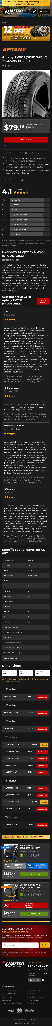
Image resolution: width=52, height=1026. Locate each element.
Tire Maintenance (33, 1000)
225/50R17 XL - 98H (11, 751)
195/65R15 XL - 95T (11, 713)
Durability (16, 200)
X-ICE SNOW (26, 845)
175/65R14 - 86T (10, 697)
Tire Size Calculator (34, 991)
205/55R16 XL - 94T (11, 728)
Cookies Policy (7, 1000)
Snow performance (20, 224)
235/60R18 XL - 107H (12, 809)
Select (44, 745)
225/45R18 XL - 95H (11, 795)
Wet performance (19, 219)
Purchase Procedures (9, 991)
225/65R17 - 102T (10, 765)
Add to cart (35, 874)
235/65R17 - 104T (10, 772)
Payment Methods (8, 994)
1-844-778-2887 (38, 965)
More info (36, 38)
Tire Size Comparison (34, 994)
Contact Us (34, 980)
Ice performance (19, 229)
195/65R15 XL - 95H (30, 887)
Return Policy (7, 997)
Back (5, 22)
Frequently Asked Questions (12, 1003)
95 (26, 153)
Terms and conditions (20, 1023)
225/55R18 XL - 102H (11, 802)
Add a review (43, 301)
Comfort (15, 205)
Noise (14, 210)
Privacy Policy (34, 1023)
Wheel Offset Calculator (35, 997)
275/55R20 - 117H (10, 824)
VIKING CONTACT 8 (30, 885)
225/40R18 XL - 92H (11, 788)
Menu (44, 12)
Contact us (26, 140)
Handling (16, 234)
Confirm (45, 945)
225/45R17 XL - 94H (11, 744)
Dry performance (19, 215)
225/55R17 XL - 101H (11, 758)
